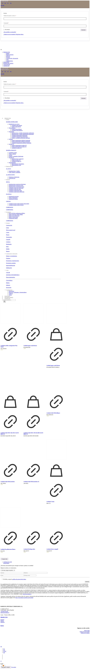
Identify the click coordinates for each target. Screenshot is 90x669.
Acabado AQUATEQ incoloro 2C (31, 481)
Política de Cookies (85, 633)
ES (1, 646)
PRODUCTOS (4, 617)
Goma (7, 227)
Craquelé (8, 239)
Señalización (9, 267)
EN (4, 650)
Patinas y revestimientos (11, 256)
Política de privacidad (84, 631)
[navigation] (45, 664)
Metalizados (9, 244)
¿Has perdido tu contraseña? (9, 32)
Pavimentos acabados (11, 263)
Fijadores (8, 258)
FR (4, 652)
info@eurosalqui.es (27, 594)
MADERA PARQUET (11, 150)
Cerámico (8, 241)
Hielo (7, 246)
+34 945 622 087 (4, 611)
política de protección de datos (19, 579)
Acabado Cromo (50, 501)
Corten (7, 232)
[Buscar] (4, 302)
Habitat (2, 620)
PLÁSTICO (8, 194)
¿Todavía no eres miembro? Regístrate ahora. (13, 34)
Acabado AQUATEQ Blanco (53, 413)
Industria (8, 285)
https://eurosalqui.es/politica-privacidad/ (24, 597)
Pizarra (7, 234)
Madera (8, 282)
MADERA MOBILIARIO (12, 121)
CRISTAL (8, 201)
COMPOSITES (9, 207)
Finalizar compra (6, 667)
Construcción (9, 225)
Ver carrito (13, 667)
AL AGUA (8, 168)
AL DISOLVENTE (10, 174)
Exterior (2, 619)
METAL (8, 181)
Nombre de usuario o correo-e (10, 15)
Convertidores (9, 280)
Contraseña (6, 23)
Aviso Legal (86, 630)
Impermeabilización (10, 265)
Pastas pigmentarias (10, 277)
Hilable (7, 249)
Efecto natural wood (10, 230)
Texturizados (9, 237)
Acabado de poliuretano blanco (8, 549)
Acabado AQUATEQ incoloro (8, 481)
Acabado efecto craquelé (52, 549)
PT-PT (4, 651)
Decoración (8, 287)
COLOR (8, 272)
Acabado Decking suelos (29, 549)
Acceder (2, 5)
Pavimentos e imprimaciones (12, 260)
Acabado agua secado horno (30, 345)
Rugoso (8, 251)
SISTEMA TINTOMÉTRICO (12, 274)
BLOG (2, 625)
